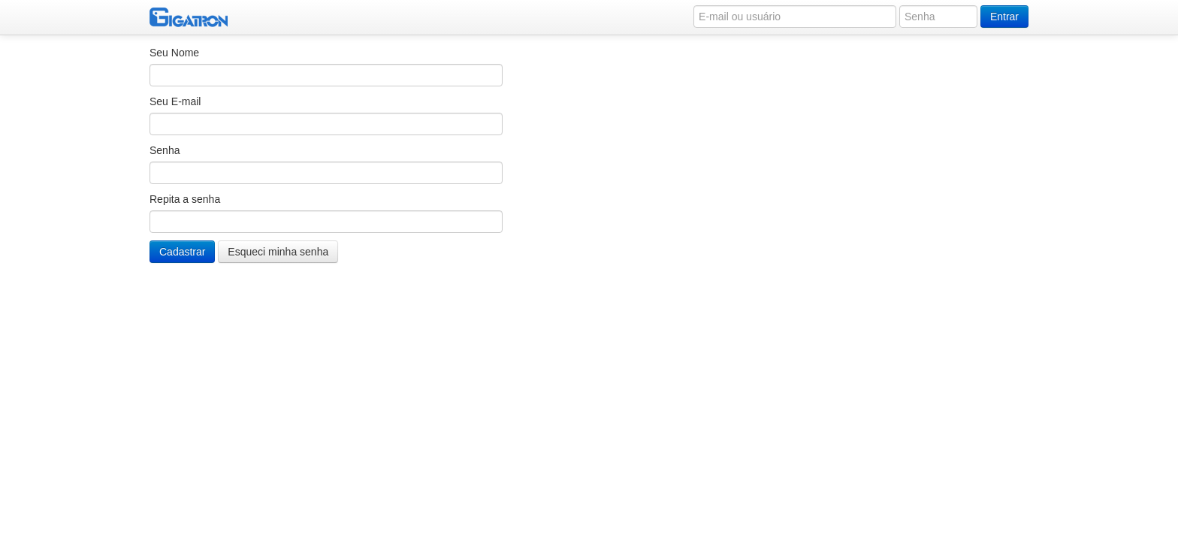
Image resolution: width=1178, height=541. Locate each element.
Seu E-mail (175, 101)
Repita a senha (185, 199)
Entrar (1004, 17)
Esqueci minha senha (278, 252)
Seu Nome (174, 53)
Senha (165, 150)
